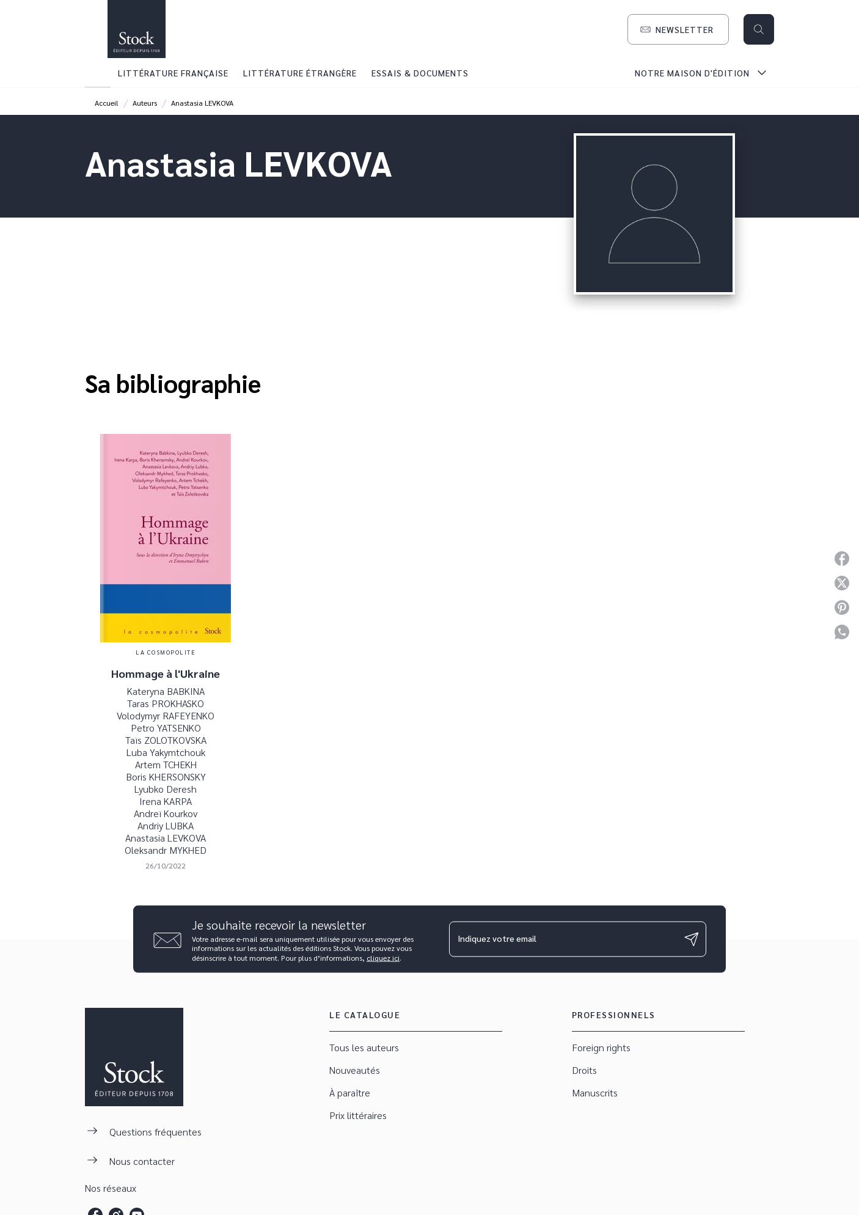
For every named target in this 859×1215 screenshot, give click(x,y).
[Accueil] (136, 29)
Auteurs (145, 103)
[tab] (98, 72)
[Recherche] (759, 29)
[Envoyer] (691, 939)
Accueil (107, 103)
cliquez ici (383, 958)
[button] (678, 29)
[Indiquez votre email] (562, 938)
